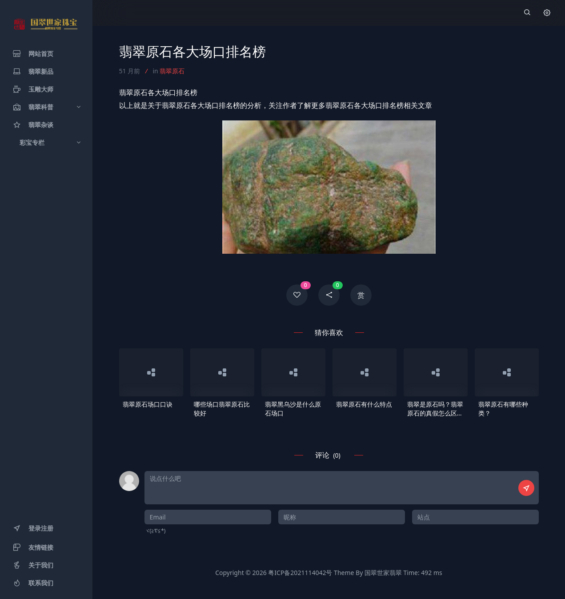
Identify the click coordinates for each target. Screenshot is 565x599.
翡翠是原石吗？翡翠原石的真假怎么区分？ (435, 409)
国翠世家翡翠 (383, 572)
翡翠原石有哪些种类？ (503, 408)
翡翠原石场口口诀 (147, 404)
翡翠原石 (172, 71)
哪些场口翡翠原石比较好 (222, 408)
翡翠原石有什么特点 (364, 404)
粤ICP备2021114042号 (300, 572)
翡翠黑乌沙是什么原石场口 (293, 408)
